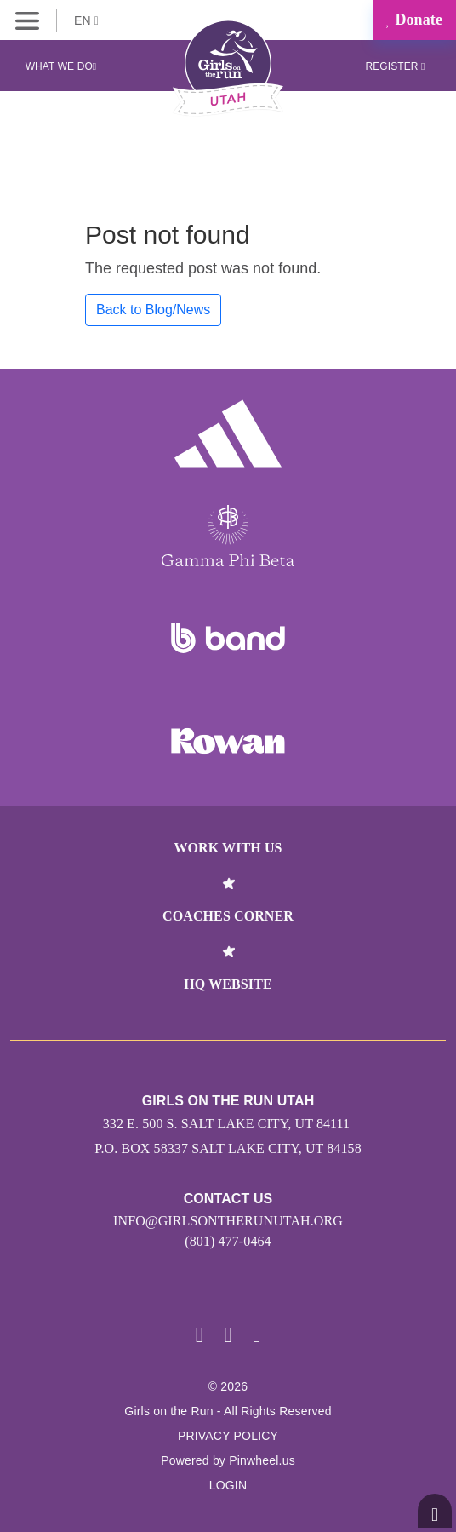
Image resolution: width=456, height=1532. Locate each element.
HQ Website (227, 984)
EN (86, 20)
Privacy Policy (228, 1436)
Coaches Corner (228, 916)
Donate (414, 19)
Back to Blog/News (153, 309)
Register (395, 66)
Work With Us (228, 848)
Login (228, 1485)
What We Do (61, 66)
